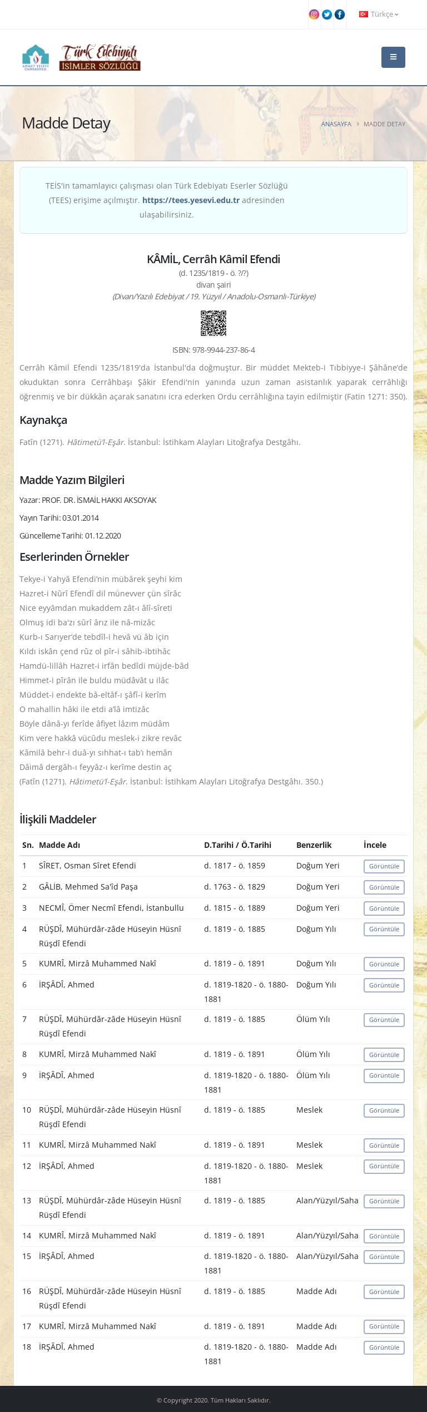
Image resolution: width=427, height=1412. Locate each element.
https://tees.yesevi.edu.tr (191, 200)
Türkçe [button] (378, 14)
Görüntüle (384, 866)
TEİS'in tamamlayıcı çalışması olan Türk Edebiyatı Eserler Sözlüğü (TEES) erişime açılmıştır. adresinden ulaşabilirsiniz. (167, 200)
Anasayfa (336, 124)
